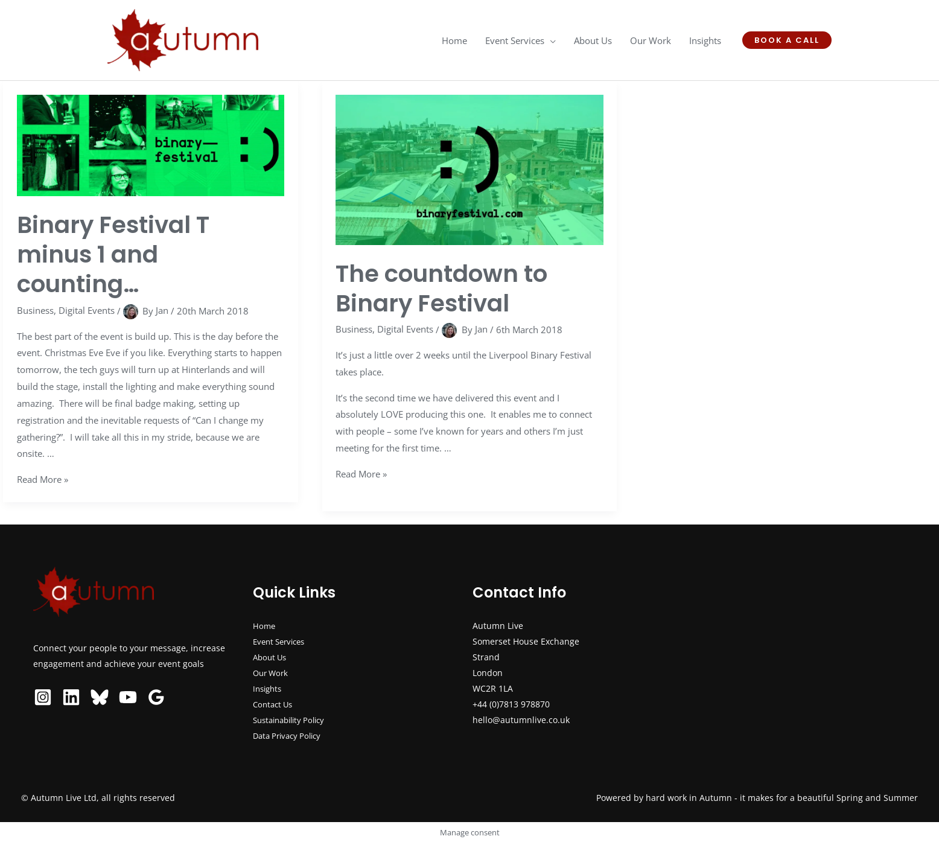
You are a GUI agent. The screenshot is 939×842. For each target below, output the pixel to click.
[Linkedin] (71, 697)
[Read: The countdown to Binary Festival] (469, 168)
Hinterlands (206, 369)
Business (35, 310)
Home (264, 625)
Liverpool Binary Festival (540, 355)
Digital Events (87, 310)
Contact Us (274, 704)
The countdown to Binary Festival (445, 288)
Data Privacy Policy (290, 735)
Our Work (272, 672)
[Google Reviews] (156, 697)
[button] (787, 40)
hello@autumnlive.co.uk (521, 720)
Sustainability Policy (293, 720)
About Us (271, 657)
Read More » (42, 479)
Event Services (282, 641)
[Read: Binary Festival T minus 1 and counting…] (151, 144)
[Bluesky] (99, 697)
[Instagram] (43, 697)
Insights (269, 688)
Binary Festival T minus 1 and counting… (116, 254)
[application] (550, 40)
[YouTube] (128, 697)
